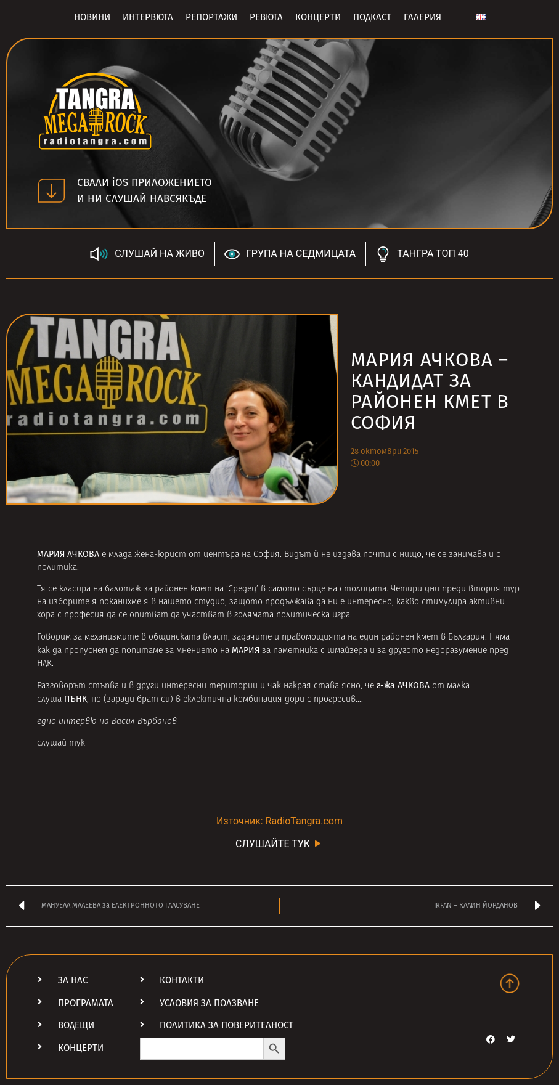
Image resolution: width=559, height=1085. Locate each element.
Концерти (318, 17)
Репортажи (211, 17)
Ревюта (266, 17)
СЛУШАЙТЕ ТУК (279, 843)
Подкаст (372, 17)
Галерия (422, 17)
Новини (92, 17)
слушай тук (61, 743)
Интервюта (148, 17)
